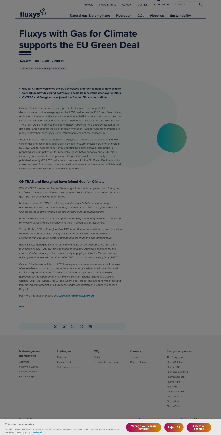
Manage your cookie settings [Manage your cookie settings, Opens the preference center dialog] (144, 429)
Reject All (174, 430)
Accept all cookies (198, 429)
